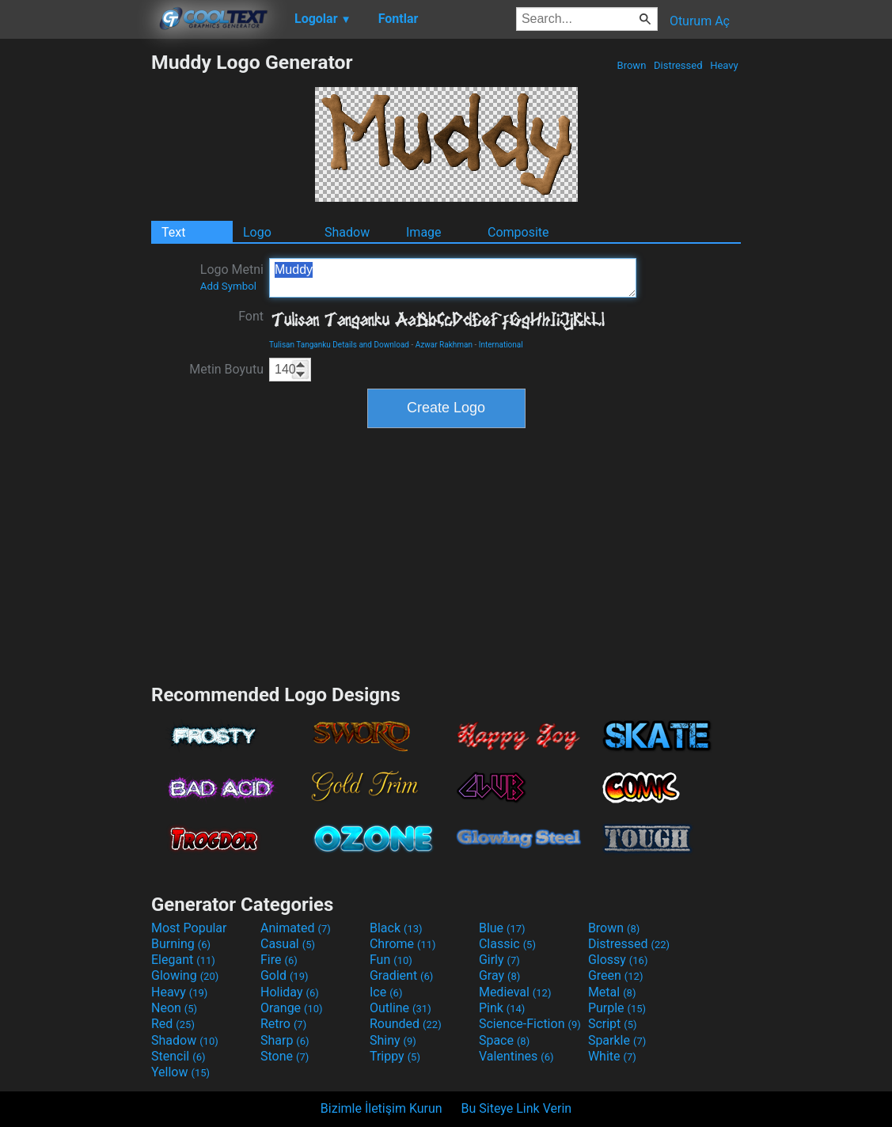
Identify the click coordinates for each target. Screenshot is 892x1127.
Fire (279, 959)
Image (424, 232)
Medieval (515, 992)
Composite (518, 232)
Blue (502, 927)
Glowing (184, 975)
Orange (291, 1007)
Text (173, 232)
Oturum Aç (700, 20)
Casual (287, 943)
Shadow (347, 232)
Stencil (178, 1056)
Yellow (180, 1072)
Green (615, 975)
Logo (257, 232)
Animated (295, 927)
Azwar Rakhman (444, 344)
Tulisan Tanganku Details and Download (339, 344)
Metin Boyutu (226, 369)
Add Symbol (228, 286)
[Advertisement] (75, 288)
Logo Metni (232, 277)
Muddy (452, 278)
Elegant (183, 959)
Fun (391, 959)
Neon (174, 1007)
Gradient (401, 975)
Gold (284, 975)
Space (504, 1040)
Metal (612, 992)
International (501, 344)
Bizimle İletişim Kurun (381, 1108)
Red (173, 1023)
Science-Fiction (530, 1023)
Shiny (393, 1040)
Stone (284, 1056)
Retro (283, 1023)
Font (251, 316)
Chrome (403, 943)
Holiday (289, 992)
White (612, 1056)
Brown (631, 65)
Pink (502, 1007)
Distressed (678, 65)
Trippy (395, 1056)
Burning (181, 943)
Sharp (284, 1040)
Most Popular (189, 927)
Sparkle (617, 1040)
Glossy (618, 959)
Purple (617, 1007)
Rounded (406, 1023)
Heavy (724, 65)
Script (612, 1023)
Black (396, 927)
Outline (400, 1007)
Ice (386, 992)
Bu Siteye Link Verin (516, 1108)
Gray (499, 975)
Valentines (516, 1056)
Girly (499, 959)
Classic (507, 943)
